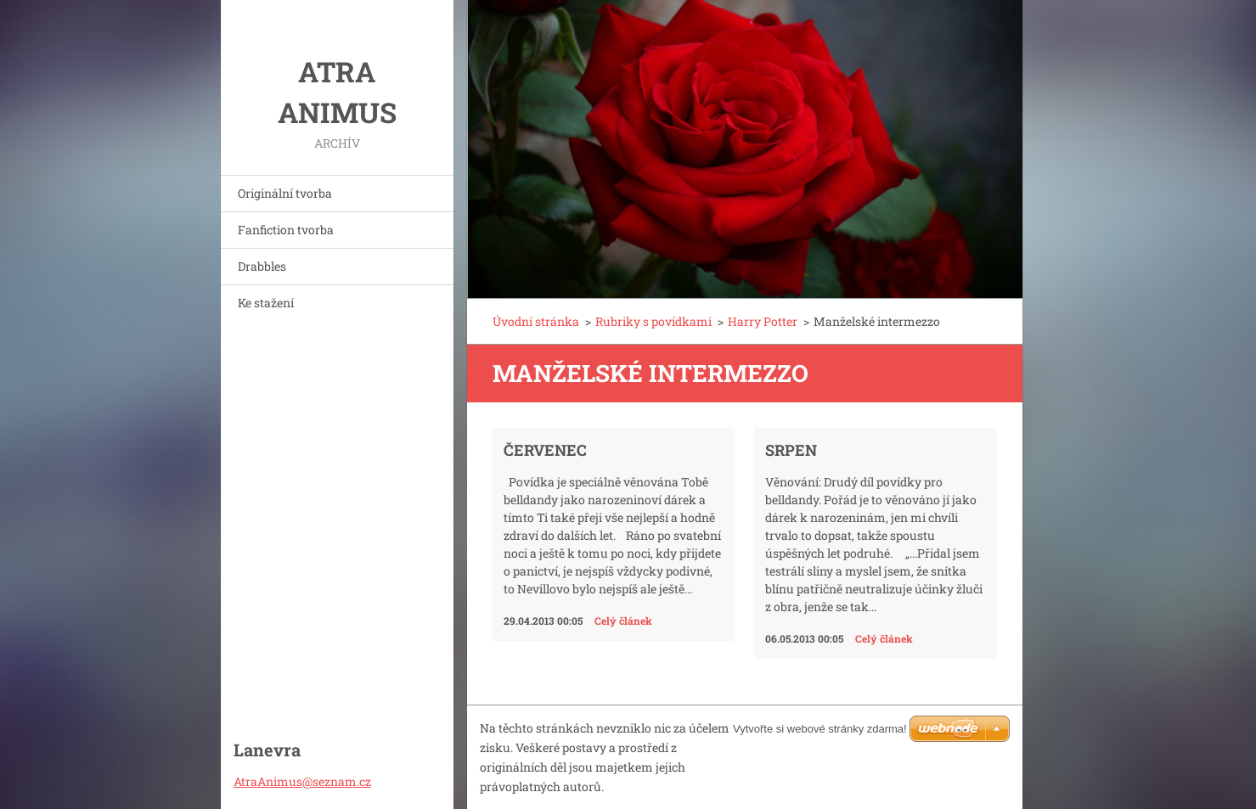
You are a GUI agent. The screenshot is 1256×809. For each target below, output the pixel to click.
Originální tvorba (285, 193)
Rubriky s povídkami (653, 321)
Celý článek (623, 620)
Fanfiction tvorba (286, 230)
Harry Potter (762, 321)
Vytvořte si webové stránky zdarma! (820, 728)
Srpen (791, 450)
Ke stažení (266, 303)
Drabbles (262, 266)
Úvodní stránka (536, 321)
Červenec (545, 450)
